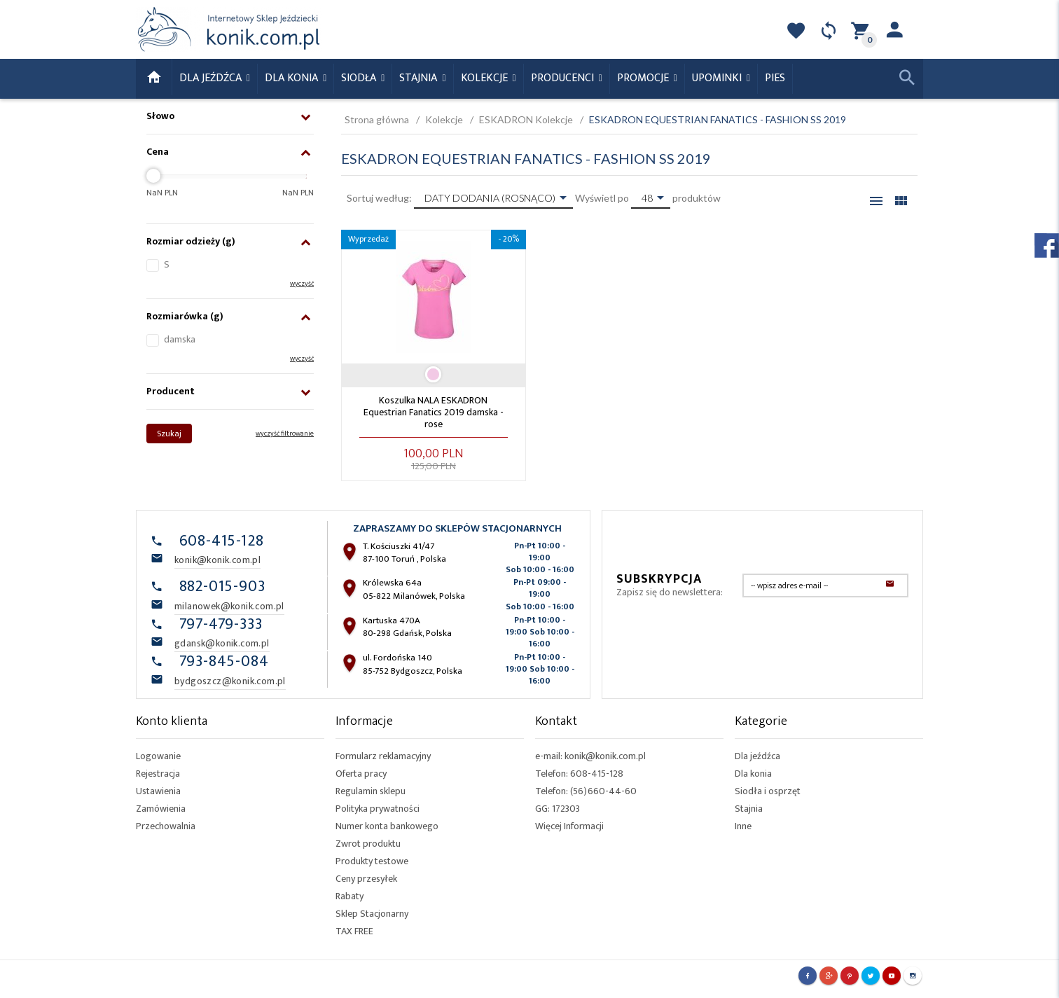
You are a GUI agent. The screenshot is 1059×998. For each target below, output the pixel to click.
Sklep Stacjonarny (371, 914)
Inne (743, 826)
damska (179, 339)
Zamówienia (161, 809)
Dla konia (293, 78)
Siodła (360, 78)
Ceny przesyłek (366, 879)
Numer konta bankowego (386, 826)
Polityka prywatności (377, 809)
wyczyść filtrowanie (285, 433)
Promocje (644, 78)
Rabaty (349, 896)
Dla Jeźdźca (211, 78)
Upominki (718, 78)
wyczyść (302, 283)
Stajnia (419, 78)
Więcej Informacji (569, 826)
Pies (775, 78)
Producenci (564, 78)
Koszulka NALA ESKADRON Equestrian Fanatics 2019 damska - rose (434, 412)
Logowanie (158, 756)
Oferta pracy (361, 773)
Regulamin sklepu (370, 791)
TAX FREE (354, 931)
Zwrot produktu (368, 844)
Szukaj (169, 434)
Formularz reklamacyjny (383, 756)
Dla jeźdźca (757, 756)
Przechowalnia (165, 826)
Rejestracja (158, 773)
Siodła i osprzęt (768, 791)
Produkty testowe (371, 861)
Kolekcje (486, 78)
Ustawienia (158, 791)
